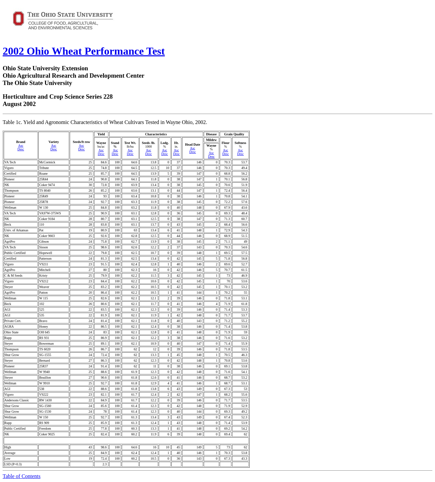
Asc (20, 145)
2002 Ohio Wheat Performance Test (84, 51)
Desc (20, 149)
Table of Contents (22, 476)
